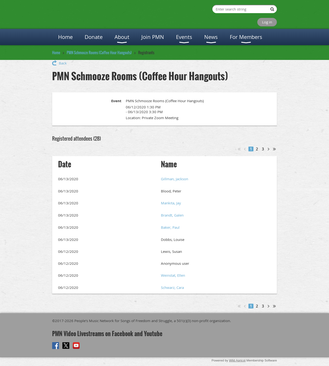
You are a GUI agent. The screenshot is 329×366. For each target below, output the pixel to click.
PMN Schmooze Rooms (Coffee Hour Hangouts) (99, 52)
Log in (267, 22)
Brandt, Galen (172, 215)
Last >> (274, 149)
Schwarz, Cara (172, 287)
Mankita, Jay (171, 203)
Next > (268, 149)
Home (56, 52)
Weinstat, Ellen (173, 275)
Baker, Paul (170, 227)
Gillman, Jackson (174, 178)
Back (63, 63)
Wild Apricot (237, 360)
